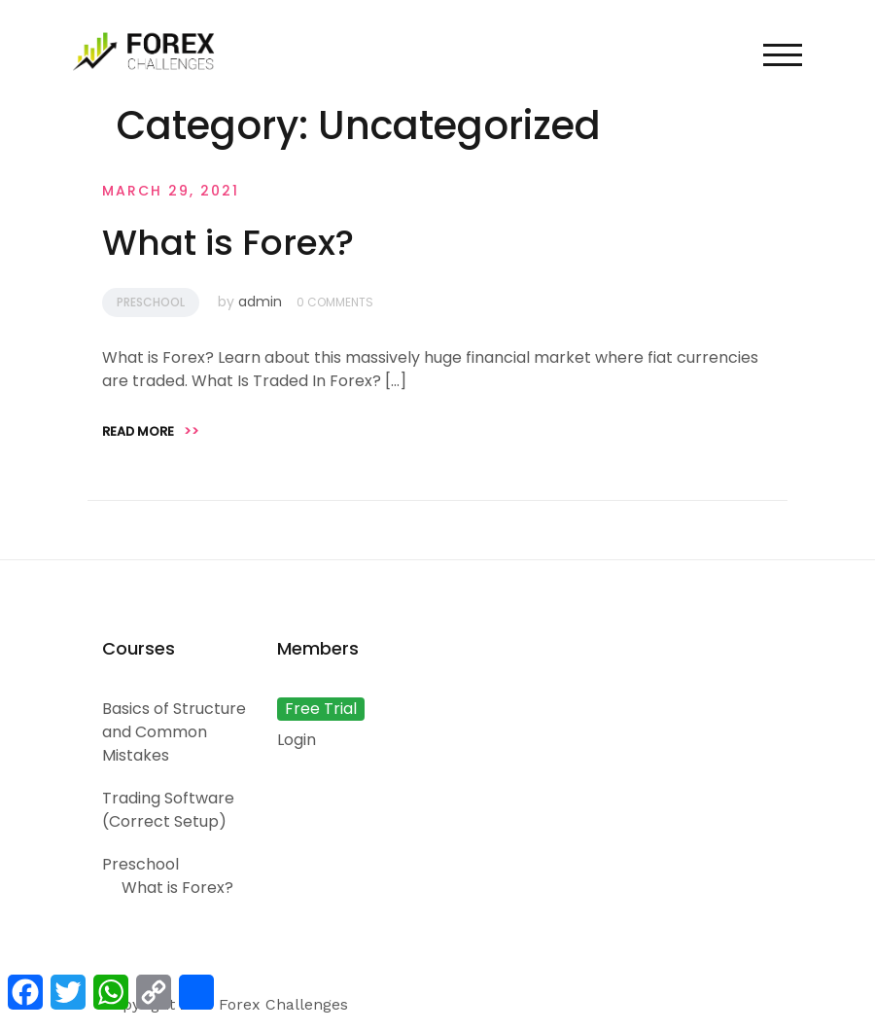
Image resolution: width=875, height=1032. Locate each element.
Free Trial (321, 708)
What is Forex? (228, 242)
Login (296, 740)
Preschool (151, 302)
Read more (150, 431)
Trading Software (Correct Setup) (168, 810)
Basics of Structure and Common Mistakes (174, 731)
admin (260, 301)
